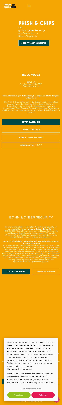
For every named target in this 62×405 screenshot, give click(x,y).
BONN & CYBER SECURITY (31, 137)
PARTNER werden (46, 271)
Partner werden (31, 130)
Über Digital (31, 145)
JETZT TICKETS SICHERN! (34, 43)
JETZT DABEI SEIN (31, 122)
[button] (29, 6)
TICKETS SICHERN (16, 271)
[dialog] (31, 369)
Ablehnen (43, 395)
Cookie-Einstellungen (31, 388)
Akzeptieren (19, 395)
